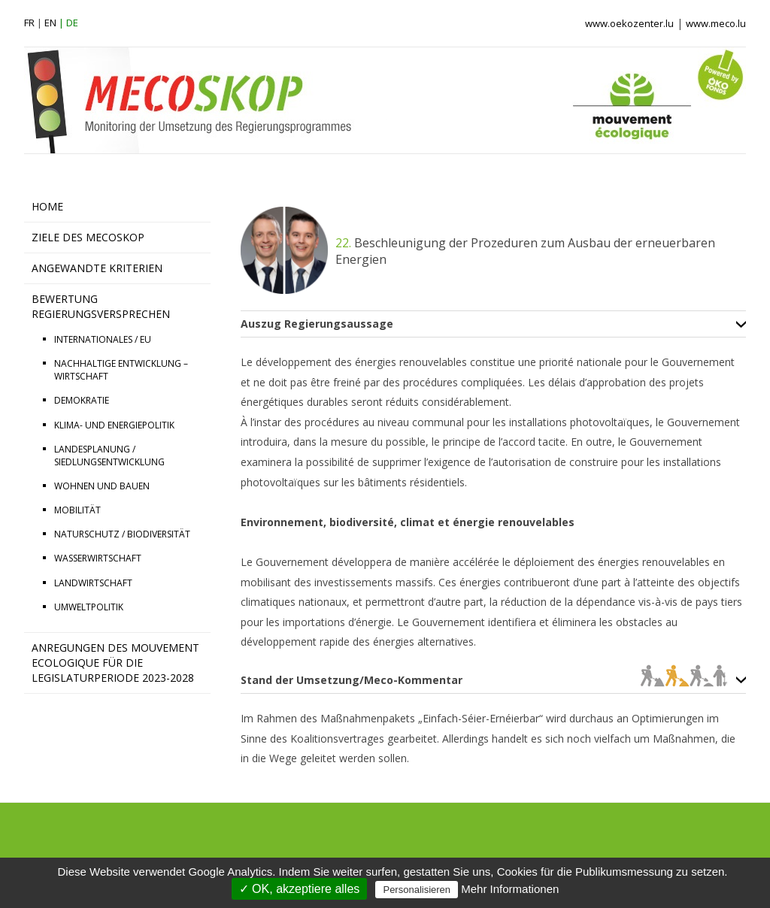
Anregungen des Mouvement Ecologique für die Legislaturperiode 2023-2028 (115, 662)
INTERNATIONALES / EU (102, 339)
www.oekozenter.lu (629, 23)
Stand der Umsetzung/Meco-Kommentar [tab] (484, 680)
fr (29, 22)
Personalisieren (416, 889)
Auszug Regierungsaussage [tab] (317, 324)
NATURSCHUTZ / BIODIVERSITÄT (122, 534)
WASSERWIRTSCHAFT (97, 558)
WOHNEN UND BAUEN (102, 486)
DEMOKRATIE (81, 400)
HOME (47, 206)
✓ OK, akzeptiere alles (299, 888)
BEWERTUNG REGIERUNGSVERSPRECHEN (101, 306)
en (50, 22)
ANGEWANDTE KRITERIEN (97, 268)
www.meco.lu (716, 23)
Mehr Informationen (510, 888)
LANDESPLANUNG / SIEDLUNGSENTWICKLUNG (109, 455)
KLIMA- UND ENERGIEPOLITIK (114, 425)
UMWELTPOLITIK (88, 607)
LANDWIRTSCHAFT (93, 583)
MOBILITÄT (77, 510)
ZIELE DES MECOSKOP (88, 237)
